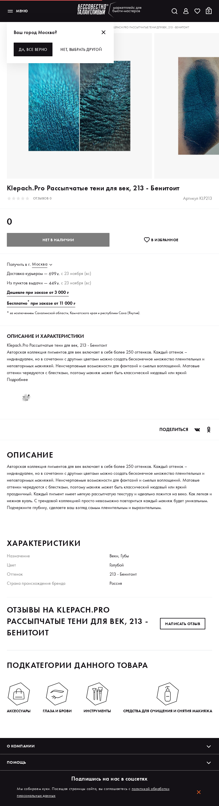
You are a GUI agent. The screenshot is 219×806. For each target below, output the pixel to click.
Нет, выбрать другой (81, 49)
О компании (109, 746)
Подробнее (17, 379)
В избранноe (161, 239)
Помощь (109, 762)
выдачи (36, 283)
